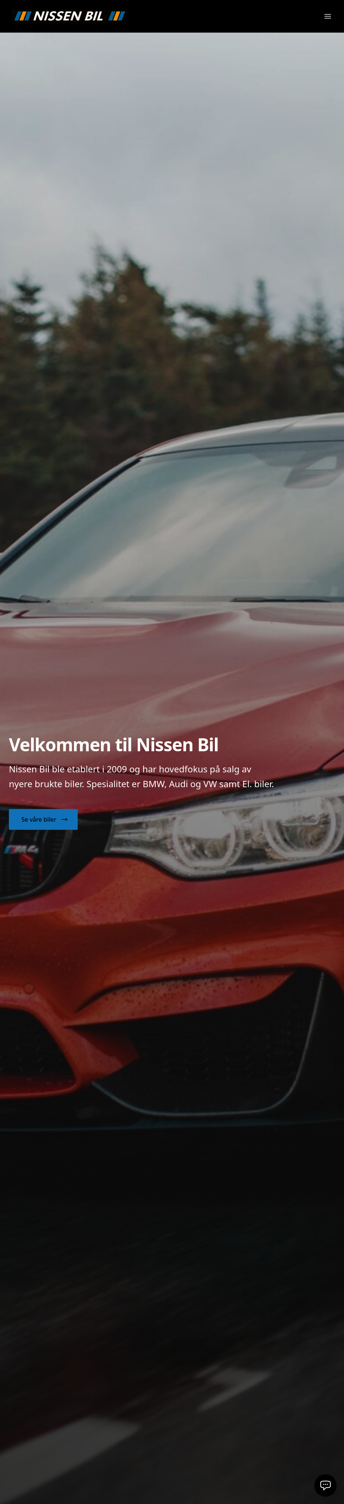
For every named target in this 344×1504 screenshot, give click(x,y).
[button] (43, 819)
